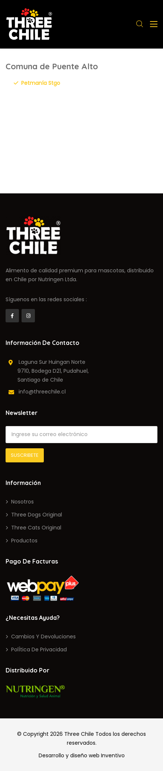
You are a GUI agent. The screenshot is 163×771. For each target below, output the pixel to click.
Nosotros (22, 501)
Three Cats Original (36, 527)
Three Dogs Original (36, 514)
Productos (24, 540)
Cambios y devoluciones (43, 636)
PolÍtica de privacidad (39, 649)
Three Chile (79, 734)
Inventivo (113, 755)
